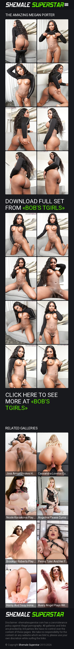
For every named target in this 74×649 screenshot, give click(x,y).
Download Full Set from (35, 204)
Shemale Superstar (29, 644)
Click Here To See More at (31, 401)
